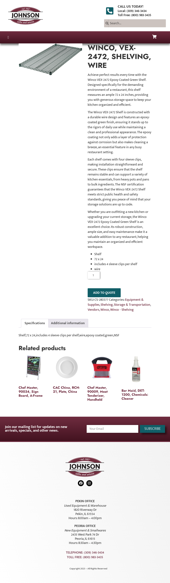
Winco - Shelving (122, 310)
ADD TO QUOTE (104, 293)
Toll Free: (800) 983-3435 (134, 15)
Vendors (93, 310)
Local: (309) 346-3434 (132, 11)
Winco (104, 310)
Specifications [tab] (35, 323)
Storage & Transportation (132, 305)
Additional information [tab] (68, 323)
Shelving (107, 305)
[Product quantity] (94, 275)
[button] (8, 37)
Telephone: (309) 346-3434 (85, 552)
